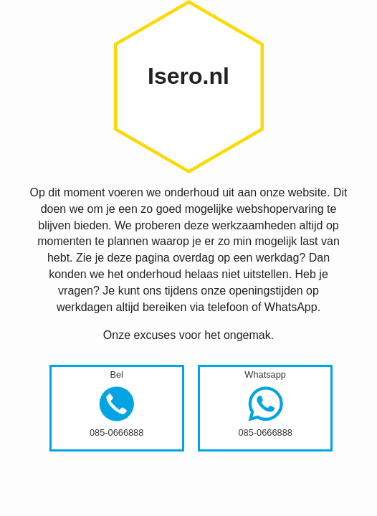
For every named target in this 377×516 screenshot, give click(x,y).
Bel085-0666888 (116, 403)
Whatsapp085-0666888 (265, 403)
